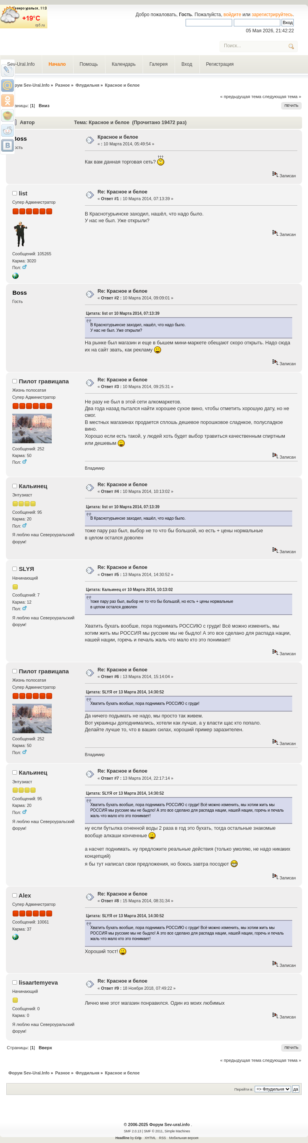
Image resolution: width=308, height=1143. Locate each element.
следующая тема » (282, 96)
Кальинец (33, 486)
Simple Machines (177, 1131)
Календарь (124, 64)
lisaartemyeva (38, 982)
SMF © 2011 (153, 1131)
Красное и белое (118, 137)
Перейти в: (243, 1089)
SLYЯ (26, 568)
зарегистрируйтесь (272, 14)
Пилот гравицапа (44, 381)
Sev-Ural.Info (21, 64)
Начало (57, 64)
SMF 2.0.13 (132, 1131)
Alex (25, 895)
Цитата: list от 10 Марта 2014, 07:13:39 (123, 313)
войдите (232, 14)
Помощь (89, 64)
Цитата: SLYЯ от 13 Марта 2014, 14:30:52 (125, 692)
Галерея (158, 64)
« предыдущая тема (240, 96)
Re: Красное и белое (122, 192)
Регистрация (220, 64)
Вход (186, 64)
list (23, 193)
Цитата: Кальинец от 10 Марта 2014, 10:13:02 (129, 589)
